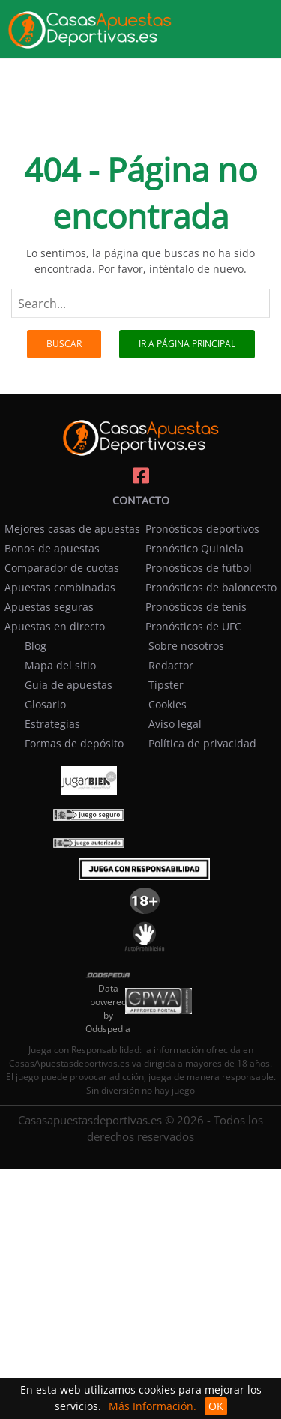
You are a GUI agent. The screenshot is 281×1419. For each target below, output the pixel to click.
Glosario (45, 704)
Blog (35, 646)
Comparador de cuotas (61, 568)
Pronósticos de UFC (193, 626)
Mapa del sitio (60, 665)
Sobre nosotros (186, 646)
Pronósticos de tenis (196, 607)
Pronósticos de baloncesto (211, 587)
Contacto (140, 500)
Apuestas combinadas (59, 587)
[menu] (266, 17)
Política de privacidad (202, 743)
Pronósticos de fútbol (198, 568)
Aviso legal (175, 724)
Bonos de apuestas (52, 548)
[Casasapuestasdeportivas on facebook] (141, 476)
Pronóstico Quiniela (194, 548)
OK (215, 1406)
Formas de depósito (74, 743)
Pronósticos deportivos (202, 529)
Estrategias (52, 724)
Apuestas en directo (54, 626)
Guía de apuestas (68, 685)
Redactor (170, 665)
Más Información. (152, 1406)
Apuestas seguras (49, 607)
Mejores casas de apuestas (72, 529)
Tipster (166, 685)
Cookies (167, 704)
